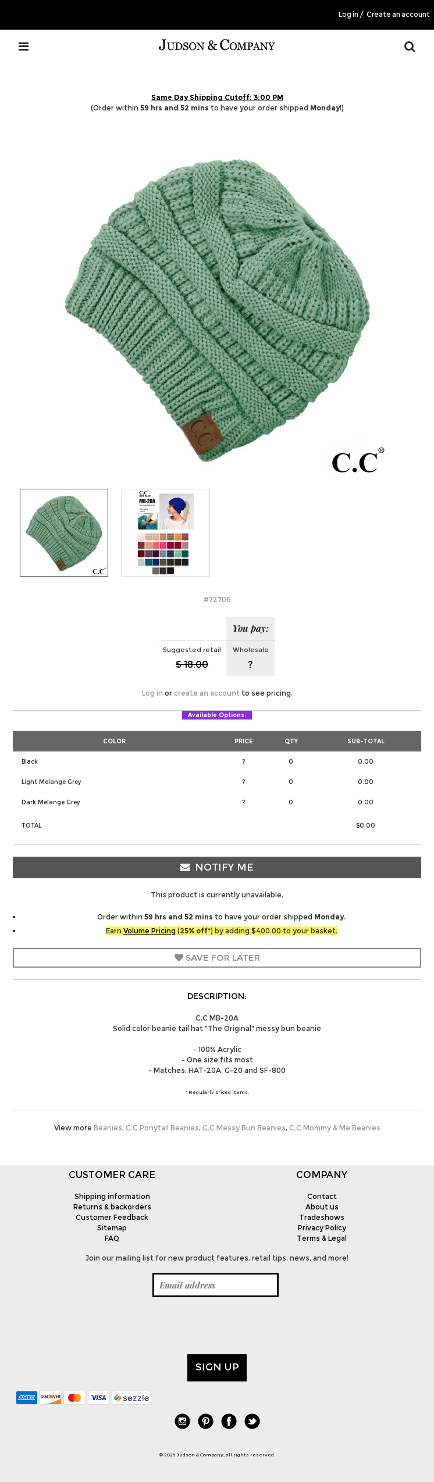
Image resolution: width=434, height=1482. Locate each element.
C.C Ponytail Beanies (162, 1127)
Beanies (108, 1127)
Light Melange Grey (51, 782)
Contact (322, 1196)
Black (30, 761)
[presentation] (104, 1325)
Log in (348, 14)
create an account (207, 693)
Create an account (398, 14)
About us (322, 1206)
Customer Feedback (112, 1217)
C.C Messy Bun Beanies (244, 1127)
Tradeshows (321, 1217)
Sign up (217, 1367)
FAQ (112, 1238)
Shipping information (112, 1196)
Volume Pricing (149, 930)
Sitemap (112, 1227)
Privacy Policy (322, 1227)
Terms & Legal (322, 1238)
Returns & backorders (112, 1206)
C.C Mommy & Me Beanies (334, 1127)
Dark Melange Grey (51, 802)
